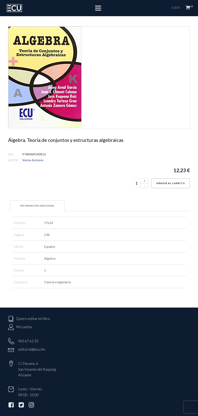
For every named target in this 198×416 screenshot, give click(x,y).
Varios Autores (32, 160)
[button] (183, 8)
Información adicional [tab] (37, 205)
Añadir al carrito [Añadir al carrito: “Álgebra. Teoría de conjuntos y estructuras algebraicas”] (170, 183)
